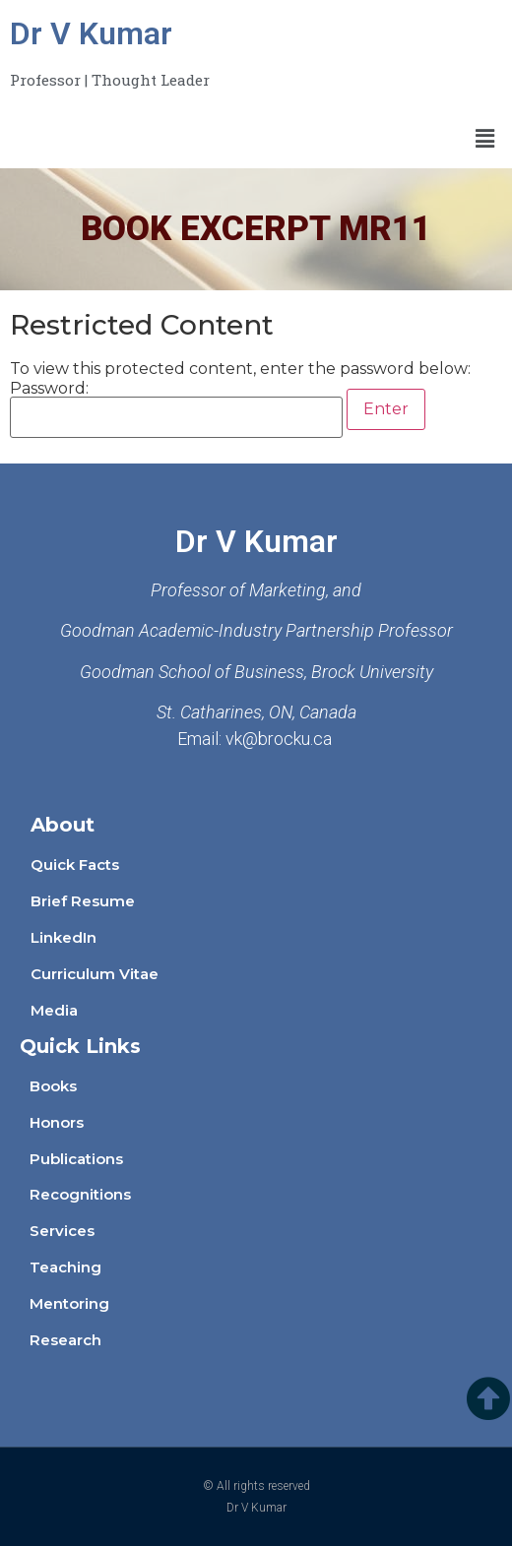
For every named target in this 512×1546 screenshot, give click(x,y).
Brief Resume (83, 901)
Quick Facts (75, 864)
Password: (176, 409)
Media (54, 1010)
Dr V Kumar (91, 33)
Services (62, 1230)
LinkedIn (63, 937)
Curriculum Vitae (95, 973)
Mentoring (69, 1303)
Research (65, 1339)
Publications (76, 1158)
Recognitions (80, 1194)
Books (53, 1086)
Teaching (65, 1267)
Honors (57, 1122)
